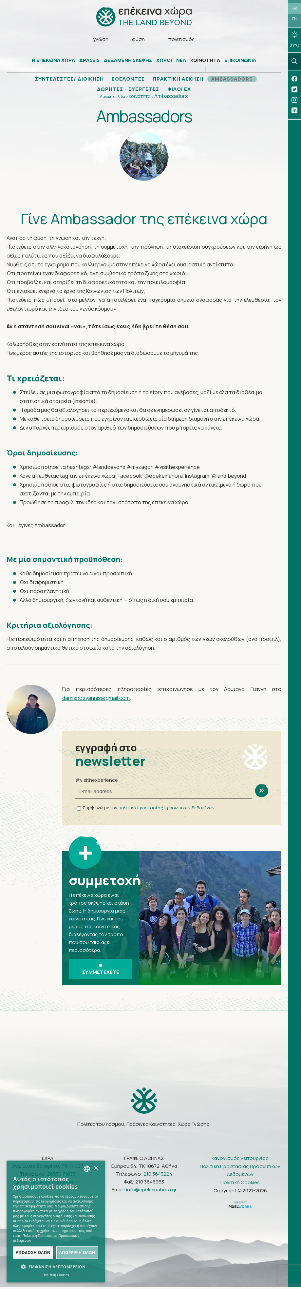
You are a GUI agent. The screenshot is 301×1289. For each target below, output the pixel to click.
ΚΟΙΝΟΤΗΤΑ (205, 61)
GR (294, 9)
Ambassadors (171, 97)
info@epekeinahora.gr (151, 1191)
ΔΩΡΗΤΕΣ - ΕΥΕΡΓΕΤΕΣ (127, 90)
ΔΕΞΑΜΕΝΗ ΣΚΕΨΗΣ (128, 61)
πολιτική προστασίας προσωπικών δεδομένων (166, 809)
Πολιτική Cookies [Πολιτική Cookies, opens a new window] (56, 1275)
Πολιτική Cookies (240, 1184)
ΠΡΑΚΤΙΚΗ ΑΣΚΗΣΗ (179, 80)
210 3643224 (157, 1176)
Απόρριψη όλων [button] (77, 1252)
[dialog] (56, 1221)
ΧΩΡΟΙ (164, 61)
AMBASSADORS (236, 80)
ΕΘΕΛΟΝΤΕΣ (128, 80)
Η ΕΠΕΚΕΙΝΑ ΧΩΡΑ (53, 61)
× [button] (95, 1168)
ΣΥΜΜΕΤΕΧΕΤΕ (100, 971)
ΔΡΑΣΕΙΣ (89, 61)
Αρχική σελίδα (112, 98)
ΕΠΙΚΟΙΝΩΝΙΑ (240, 61)
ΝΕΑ (181, 61)
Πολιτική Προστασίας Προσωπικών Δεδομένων (240, 1172)
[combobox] (87, 1168)
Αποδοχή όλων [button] (33, 1252)
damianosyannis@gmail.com (96, 699)
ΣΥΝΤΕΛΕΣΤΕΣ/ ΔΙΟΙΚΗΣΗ (66, 80)
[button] (55, 1267)
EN (294, 20)
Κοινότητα (140, 97)
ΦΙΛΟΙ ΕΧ (180, 90)
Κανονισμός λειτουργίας (240, 1160)
